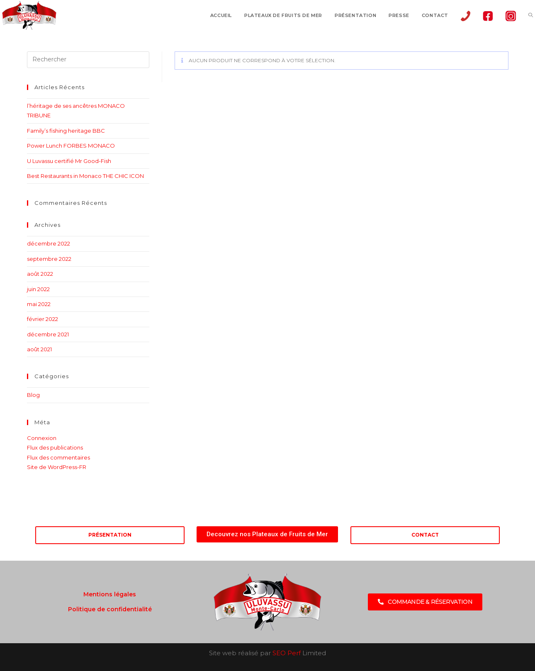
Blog (33, 394)
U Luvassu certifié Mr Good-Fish (69, 161)
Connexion (41, 438)
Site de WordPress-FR (56, 467)
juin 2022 (38, 289)
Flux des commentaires (58, 457)
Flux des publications (55, 447)
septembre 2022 (49, 258)
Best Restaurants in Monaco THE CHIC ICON (85, 176)
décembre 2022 (48, 243)
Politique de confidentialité (110, 609)
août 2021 (39, 349)
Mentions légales (109, 594)
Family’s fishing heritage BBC (66, 130)
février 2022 (42, 319)
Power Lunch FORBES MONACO (71, 145)
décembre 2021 (48, 334)
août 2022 (40, 273)
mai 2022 (39, 304)
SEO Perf (286, 653)
